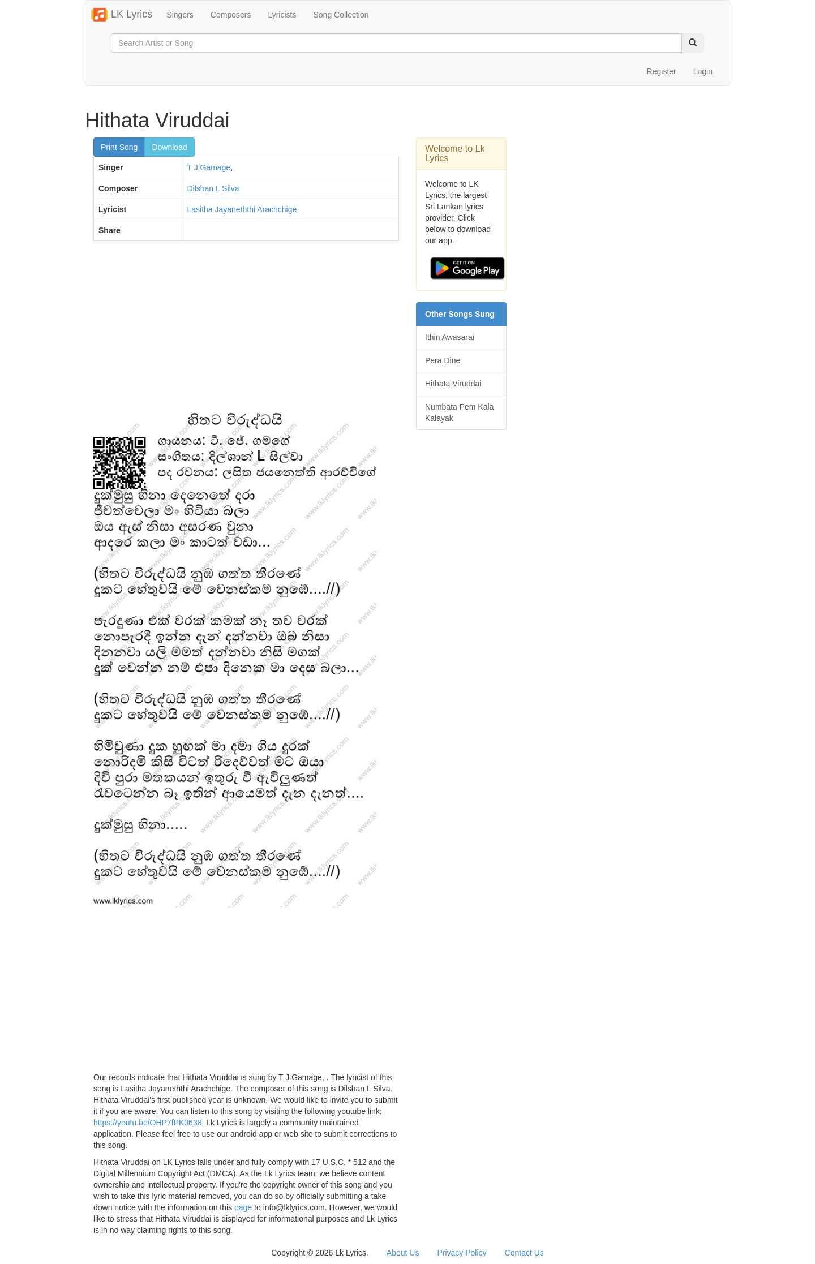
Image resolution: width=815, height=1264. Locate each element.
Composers (231, 14)
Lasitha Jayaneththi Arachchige (242, 209)
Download (169, 147)
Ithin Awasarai (449, 337)
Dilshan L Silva (213, 188)
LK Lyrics (121, 14)
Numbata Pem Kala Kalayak (459, 412)
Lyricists (282, 14)
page (243, 1207)
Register (661, 71)
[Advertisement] (246, 331)
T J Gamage (208, 167)
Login (703, 71)
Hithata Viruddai (453, 383)
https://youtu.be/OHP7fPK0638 (147, 1122)
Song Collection (340, 14)
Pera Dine (442, 360)
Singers (179, 14)
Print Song (119, 147)
